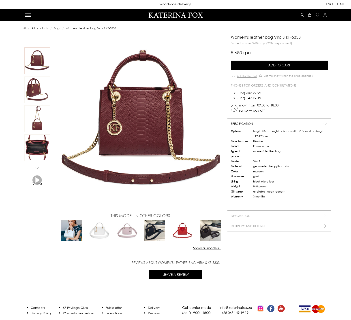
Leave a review (176, 274)
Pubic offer (113, 307)
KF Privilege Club (75, 307)
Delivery (154, 307)
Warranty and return (78, 313)
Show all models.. (207, 248)
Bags (57, 28)
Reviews (154, 313)
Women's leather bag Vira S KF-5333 (91, 28)
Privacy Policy (41, 313)
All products (39, 28)
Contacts (38, 307)
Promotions (113, 313)
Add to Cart (279, 65)
